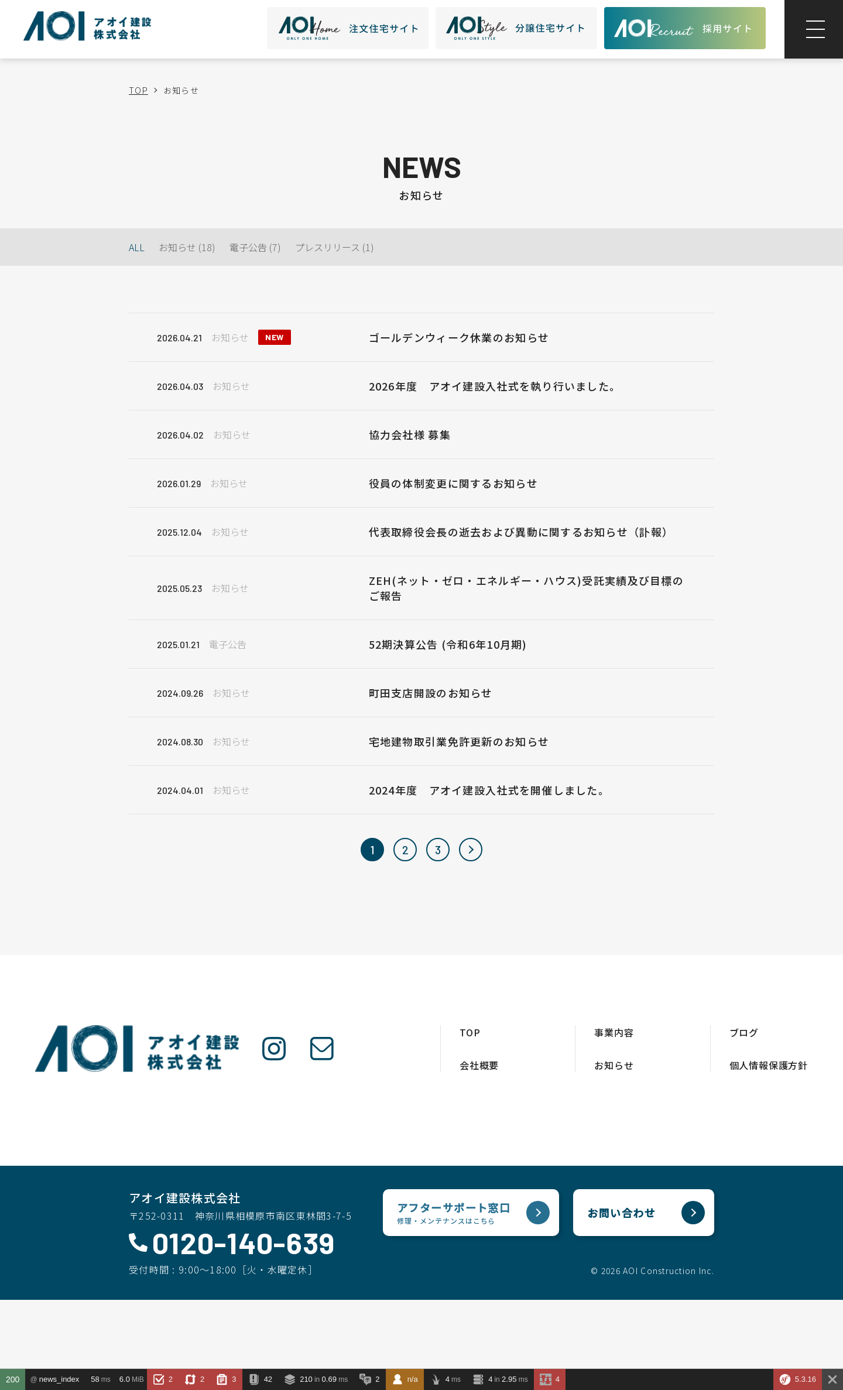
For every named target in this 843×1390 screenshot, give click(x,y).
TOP (138, 90)
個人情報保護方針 (768, 1065)
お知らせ (613, 1065)
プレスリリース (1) (334, 247)
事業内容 (613, 1032)
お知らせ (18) (187, 247)
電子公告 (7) (255, 247)
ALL (137, 247)
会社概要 (479, 1065)
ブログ (744, 1032)
